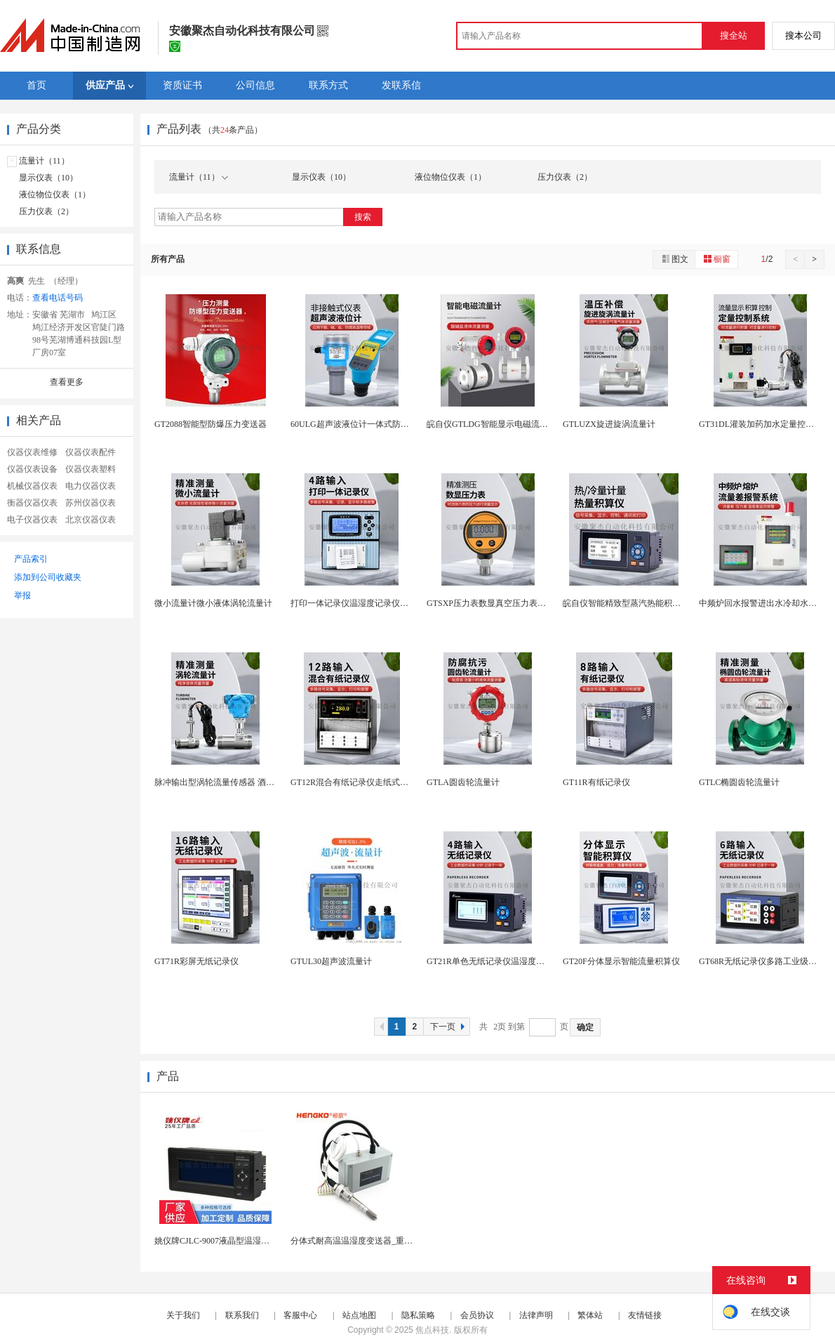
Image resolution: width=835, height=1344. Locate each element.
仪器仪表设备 (32, 469)
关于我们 (183, 1315)
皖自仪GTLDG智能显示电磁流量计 (491, 424)
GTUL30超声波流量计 (331, 961)
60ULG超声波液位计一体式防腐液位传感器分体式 (383, 424)
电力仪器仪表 (90, 486)
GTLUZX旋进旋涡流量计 (609, 424)
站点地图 (359, 1315)
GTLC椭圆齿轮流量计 (739, 782)
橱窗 (716, 258)
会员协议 (477, 1315)
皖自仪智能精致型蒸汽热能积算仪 (626, 603)
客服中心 (300, 1315)
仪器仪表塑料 (90, 469)
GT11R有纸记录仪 (596, 782)
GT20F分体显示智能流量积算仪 (621, 961)
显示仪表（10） (48, 178)
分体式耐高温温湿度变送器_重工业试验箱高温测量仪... (392, 1241)
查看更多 (67, 382)
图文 (674, 258)
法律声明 (536, 1315)
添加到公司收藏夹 (47, 577)
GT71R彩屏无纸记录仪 (196, 961)
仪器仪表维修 (32, 452)
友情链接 (645, 1315)
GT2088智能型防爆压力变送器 (210, 424)
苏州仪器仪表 (90, 503)
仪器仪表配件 (90, 452)
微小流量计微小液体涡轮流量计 (213, 603)
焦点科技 (432, 1330)
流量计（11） (44, 161)
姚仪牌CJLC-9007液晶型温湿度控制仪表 (228, 1241)
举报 (22, 595)
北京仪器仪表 (90, 520)
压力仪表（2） (46, 211)
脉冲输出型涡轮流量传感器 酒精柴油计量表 (235, 782)
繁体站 (590, 1315)
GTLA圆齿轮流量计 (463, 782)
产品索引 (31, 559)
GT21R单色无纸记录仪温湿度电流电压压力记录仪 (519, 961)
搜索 (362, 217)
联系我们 (242, 1315)
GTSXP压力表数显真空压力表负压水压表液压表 (516, 603)
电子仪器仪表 (32, 520)
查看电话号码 (57, 298)
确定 (585, 1027)
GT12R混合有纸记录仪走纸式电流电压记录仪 (374, 782)
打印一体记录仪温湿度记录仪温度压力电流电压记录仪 (391, 603)
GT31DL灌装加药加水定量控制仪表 (765, 424)
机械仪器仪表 (32, 486)
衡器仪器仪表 (32, 503)
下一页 (449, 1027)
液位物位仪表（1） (55, 194)
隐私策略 (418, 1315)
